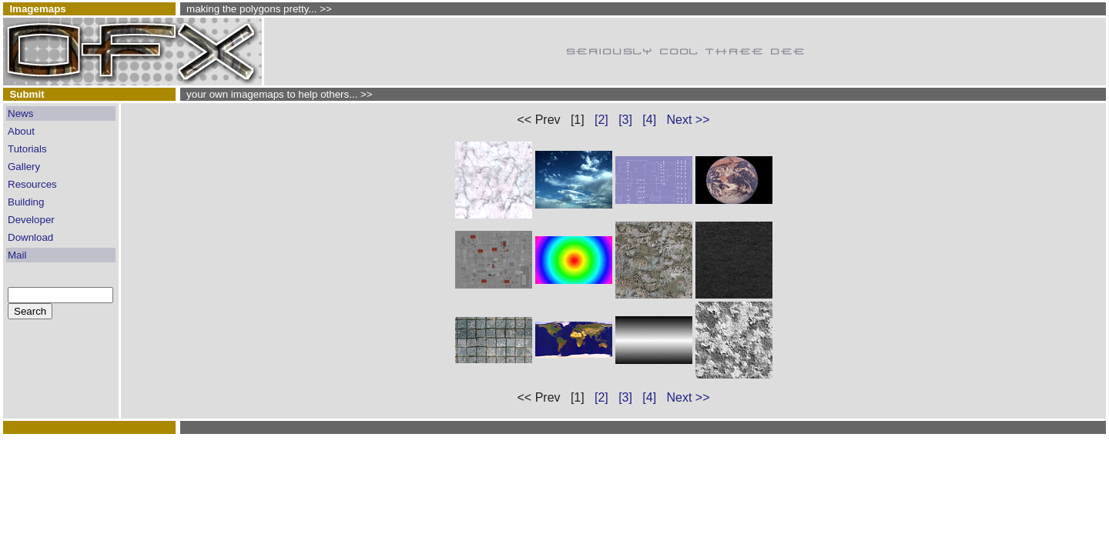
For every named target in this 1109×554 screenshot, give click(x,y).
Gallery (24, 166)
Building (26, 202)
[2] (601, 119)
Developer (31, 219)
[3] (625, 119)
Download (30, 237)
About (21, 131)
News (20, 113)
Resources (32, 184)
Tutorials (27, 149)
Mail (17, 255)
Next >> (687, 119)
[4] (649, 119)
